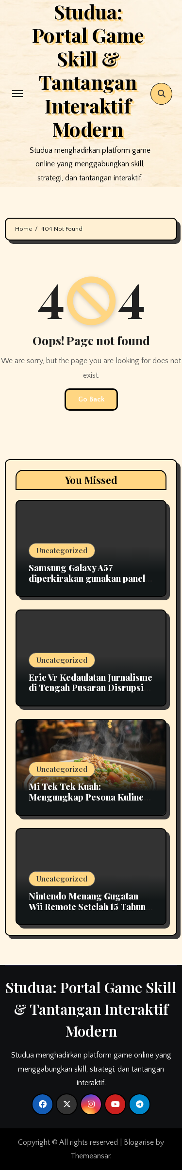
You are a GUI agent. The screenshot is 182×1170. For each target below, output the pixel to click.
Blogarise (139, 1142)
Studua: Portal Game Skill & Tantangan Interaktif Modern (91, 1009)
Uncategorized (61, 550)
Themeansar (90, 1156)
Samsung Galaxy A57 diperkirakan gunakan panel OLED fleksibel (87, 578)
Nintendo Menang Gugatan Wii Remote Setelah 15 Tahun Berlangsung (87, 906)
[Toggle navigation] (17, 93)
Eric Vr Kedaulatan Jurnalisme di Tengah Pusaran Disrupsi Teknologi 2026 (90, 688)
